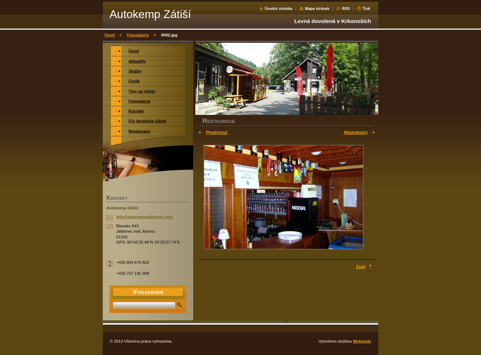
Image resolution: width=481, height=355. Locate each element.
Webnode (362, 341)
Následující (356, 132)
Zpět (361, 266)
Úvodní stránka (278, 8)
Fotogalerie (138, 35)
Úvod (110, 35)
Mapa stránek (317, 8)
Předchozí (216, 132)
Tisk (366, 8)
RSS (346, 8)
